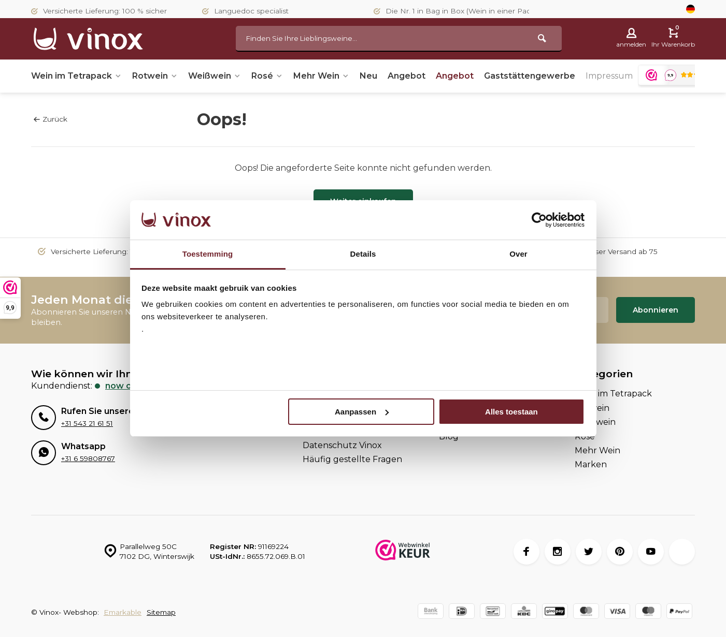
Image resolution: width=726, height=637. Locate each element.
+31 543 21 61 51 (87, 423)
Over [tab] (518, 253)
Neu (368, 76)
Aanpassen (362, 411)
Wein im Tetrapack (76, 76)
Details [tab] (363, 253)
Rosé (267, 76)
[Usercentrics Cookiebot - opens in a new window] (539, 220)
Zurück (50, 119)
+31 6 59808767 (88, 458)
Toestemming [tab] (207, 253)
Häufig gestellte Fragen (352, 459)
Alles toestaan (511, 411)
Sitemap (161, 612)
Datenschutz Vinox (342, 445)
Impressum (609, 76)
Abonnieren (655, 310)
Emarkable (122, 612)
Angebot (406, 76)
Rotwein (155, 76)
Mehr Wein (321, 76)
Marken (591, 464)
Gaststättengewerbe (529, 76)
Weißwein (214, 76)
